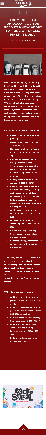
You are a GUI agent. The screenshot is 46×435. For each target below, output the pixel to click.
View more (23, 397)
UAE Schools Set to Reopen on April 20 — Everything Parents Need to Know (22, 412)
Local (23, 12)
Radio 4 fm (17, 40)
